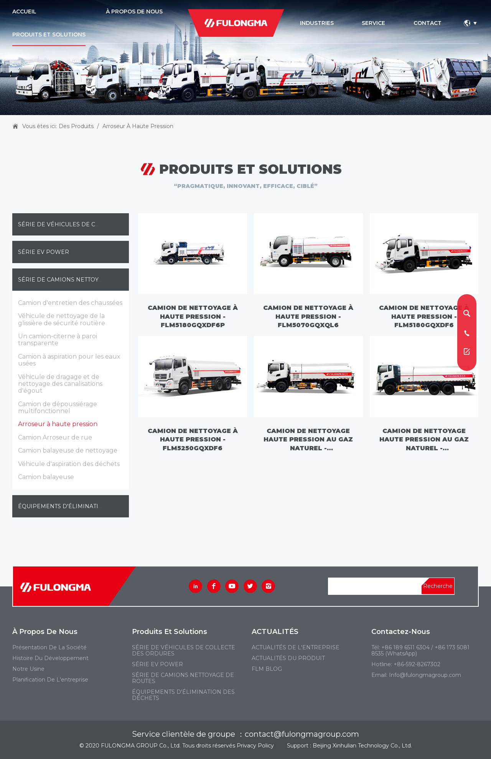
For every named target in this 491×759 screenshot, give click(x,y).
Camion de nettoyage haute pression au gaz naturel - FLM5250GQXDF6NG (424, 439)
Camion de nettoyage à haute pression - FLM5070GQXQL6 (308, 316)
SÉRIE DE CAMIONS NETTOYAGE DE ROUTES (81, 279)
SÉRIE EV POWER (43, 252)
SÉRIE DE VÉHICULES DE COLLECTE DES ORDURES (91, 224)
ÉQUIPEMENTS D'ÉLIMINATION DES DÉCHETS (84, 506)
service (373, 23)
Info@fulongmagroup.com (425, 675)
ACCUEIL (24, 11)
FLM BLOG (267, 669)
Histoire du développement (50, 658)
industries (317, 23)
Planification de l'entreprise (50, 680)
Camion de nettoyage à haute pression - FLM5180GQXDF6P (193, 316)
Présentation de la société (49, 647)
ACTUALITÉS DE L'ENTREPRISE (295, 647)
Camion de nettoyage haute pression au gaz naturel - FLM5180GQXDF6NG (308, 439)
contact (428, 23)
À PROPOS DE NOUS (134, 11)
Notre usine (28, 669)
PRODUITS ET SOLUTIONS (49, 34)
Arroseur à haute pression (137, 126)
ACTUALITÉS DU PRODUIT (288, 658)
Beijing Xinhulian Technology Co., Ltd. (362, 745)
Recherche (438, 586)
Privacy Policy (255, 745)
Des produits (76, 126)
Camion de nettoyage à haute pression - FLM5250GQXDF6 (193, 439)
